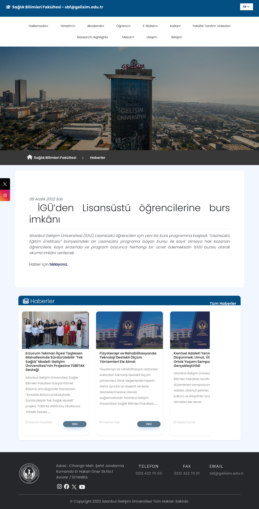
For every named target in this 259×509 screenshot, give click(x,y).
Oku (75, 424)
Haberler (97, 157)
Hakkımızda (37, 26)
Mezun (127, 37)
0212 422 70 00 (148, 473)
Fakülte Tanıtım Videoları (212, 26)
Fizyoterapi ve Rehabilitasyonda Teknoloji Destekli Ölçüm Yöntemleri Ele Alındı (128, 357)
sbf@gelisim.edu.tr (227, 473)
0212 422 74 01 (187, 473)
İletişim (176, 37)
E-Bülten (149, 26)
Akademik (94, 26)
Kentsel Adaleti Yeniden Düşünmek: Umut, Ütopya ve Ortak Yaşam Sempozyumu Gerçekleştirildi (199, 359)
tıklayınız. (59, 264)
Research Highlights (92, 37)
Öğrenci (122, 26)
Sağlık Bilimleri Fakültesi (51, 157)
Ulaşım (151, 37)
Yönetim (66, 26)
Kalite (174, 26)
